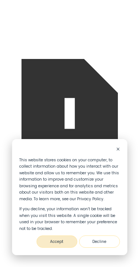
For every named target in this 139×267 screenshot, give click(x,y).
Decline (99, 241)
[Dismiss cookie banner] (118, 149)
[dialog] (69, 197)
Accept (56, 241)
